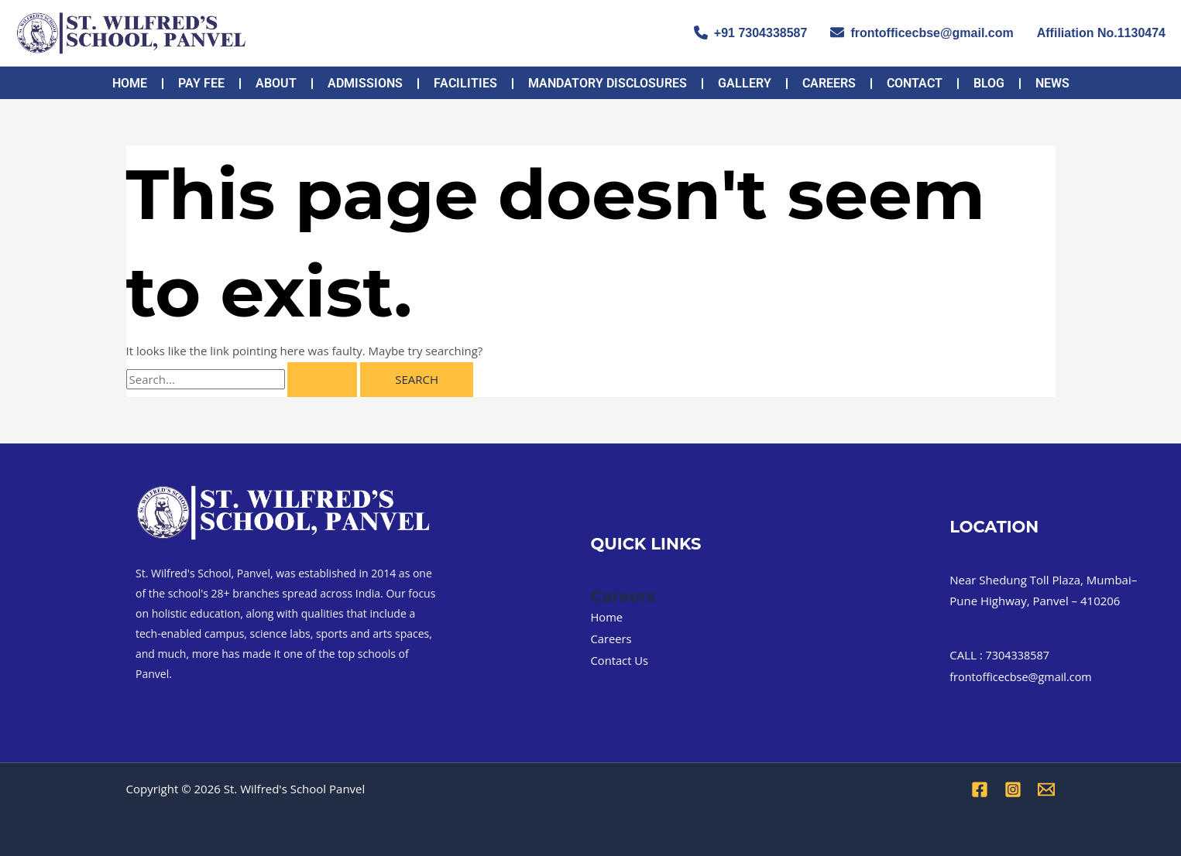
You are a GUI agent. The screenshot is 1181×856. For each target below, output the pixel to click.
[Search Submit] (322, 379)
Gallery (744, 83)
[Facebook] (979, 789)
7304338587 (1019, 655)
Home (129, 83)
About (276, 83)
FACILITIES (465, 83)
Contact (914, 83)
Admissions (365, 83)
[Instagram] (1012, 789)
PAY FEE (201, 83)
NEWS (1052, 83)
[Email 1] (1046, 789)
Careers (829, 83)
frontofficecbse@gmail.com (921, 32)
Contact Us (620, 660)
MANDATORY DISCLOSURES (607, 83)
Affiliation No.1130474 (1101, 32)
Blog (988, 83)
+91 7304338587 (751, 32)
